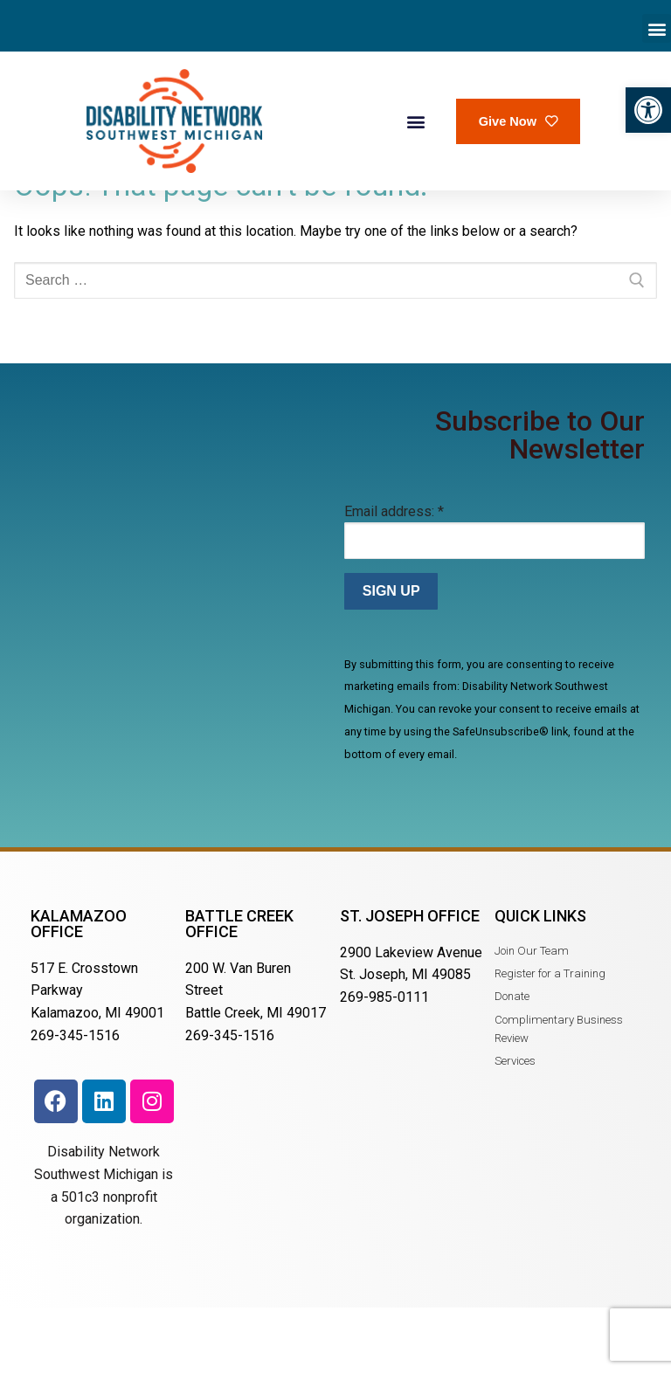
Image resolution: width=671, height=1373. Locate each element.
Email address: (394, 570)
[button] (648, 110)
